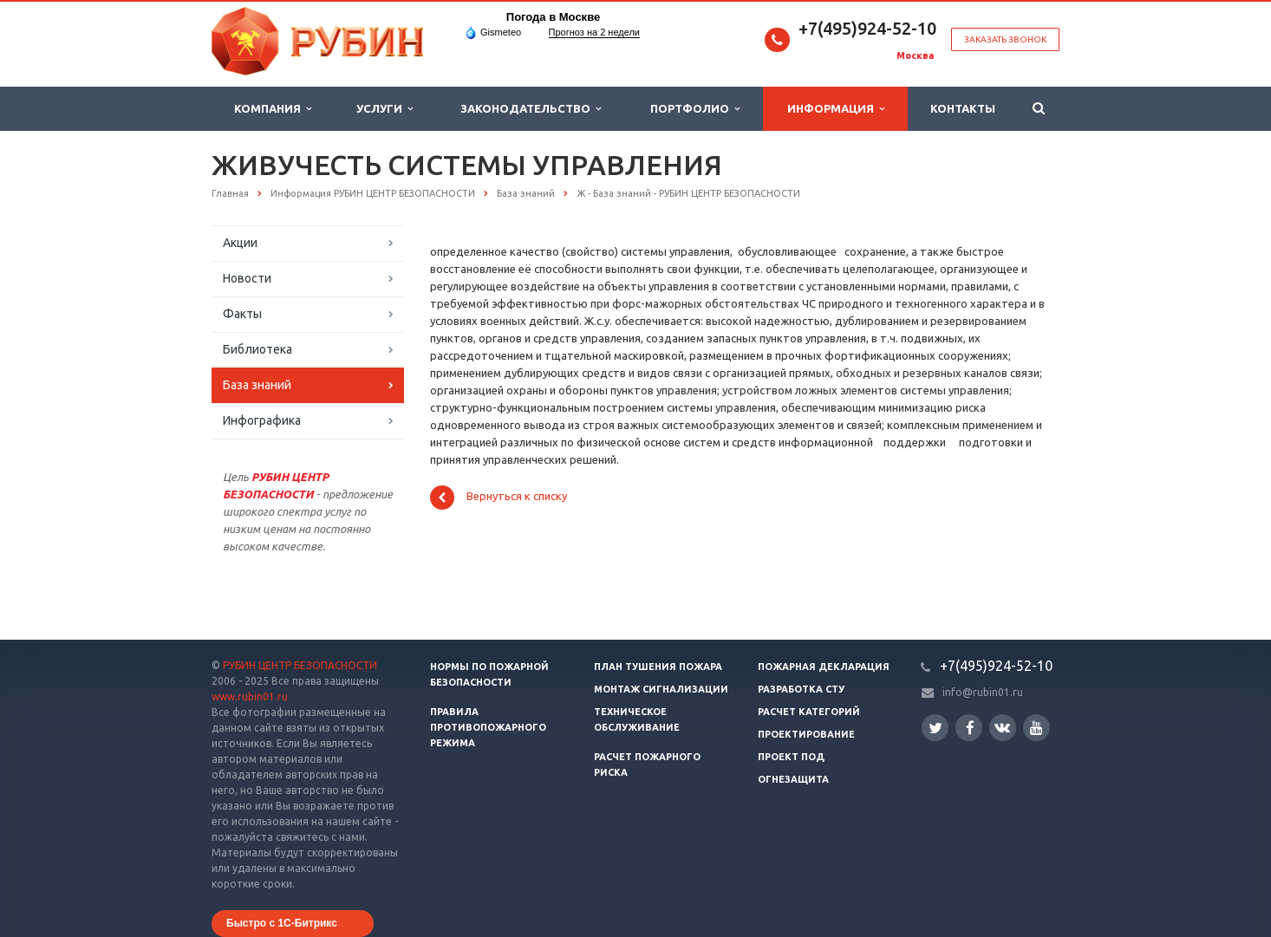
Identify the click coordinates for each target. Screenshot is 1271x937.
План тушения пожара (658, 666)
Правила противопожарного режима (488, 727)
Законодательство (530, 108)
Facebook (970, 727)
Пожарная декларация (824, 666)
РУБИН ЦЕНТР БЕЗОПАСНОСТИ (300, 665)
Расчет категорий (809, 711)
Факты (242, 314)
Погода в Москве (553, 16)
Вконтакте (1002, 726)
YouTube (1036, 727)
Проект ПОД (791, 757)
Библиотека (257, 349)
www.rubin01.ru (250, 696)
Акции (240, 243)
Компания (272, 108)
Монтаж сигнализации (661, 689)
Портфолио (695, 108)
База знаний (257, 385)
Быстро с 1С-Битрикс (281, 923)
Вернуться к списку (498, 497)
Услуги (384, 108)
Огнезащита (793, 779)
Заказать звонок (1005, 39)
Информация (835, 108)
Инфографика (262, 420)
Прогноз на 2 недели (594, 32)
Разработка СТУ (801, 689)
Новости (247, 278)
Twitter (935, 727)
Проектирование (806, 734)
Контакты (962, 108)
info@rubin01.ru (982, 692)
